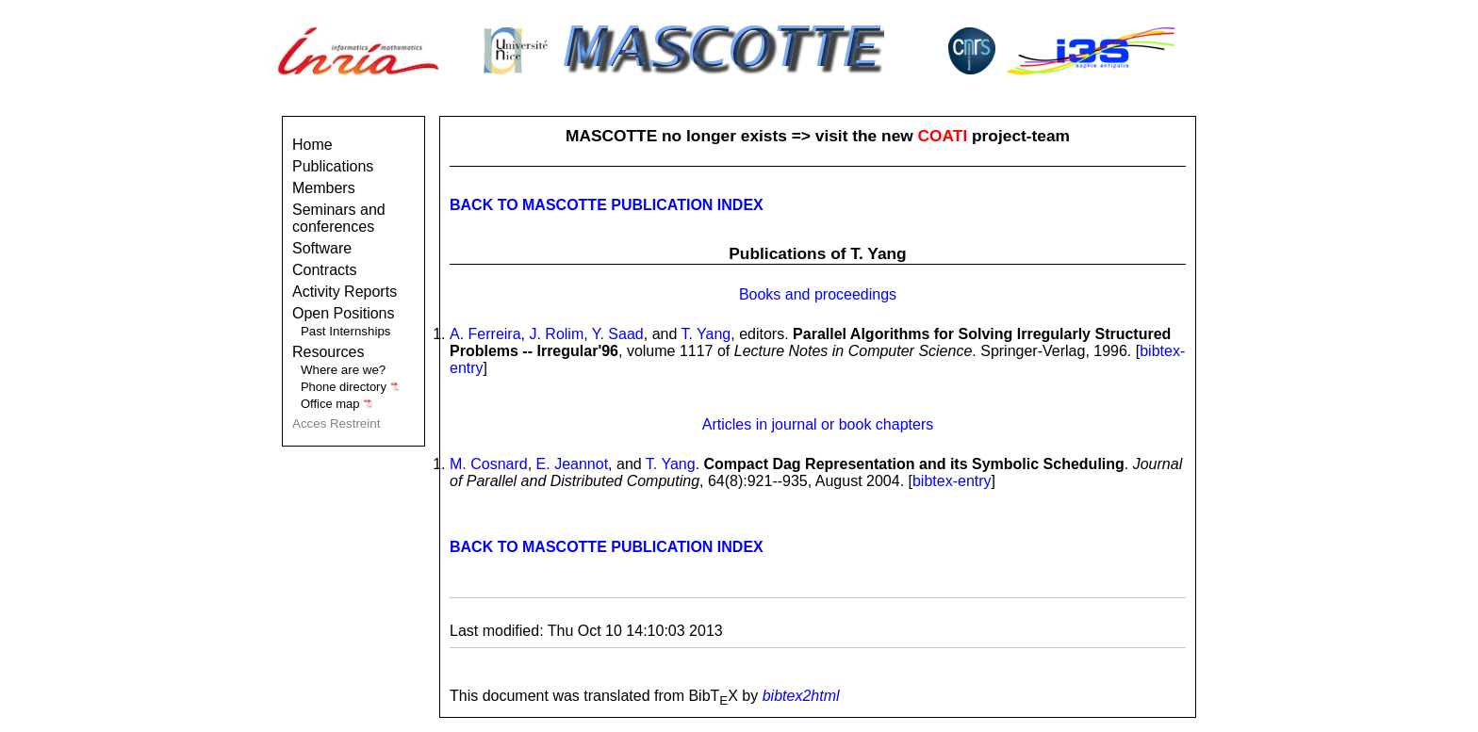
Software (322, 248)
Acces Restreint (336, 423)
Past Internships (346, 331)
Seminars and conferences (339, 218)
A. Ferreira (485, 334)
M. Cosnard (489, 464)
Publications (332, 166)
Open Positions (343, 313)
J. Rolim (556, 334)
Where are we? (343, 370)
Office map (337, 404)
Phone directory (350, 387)
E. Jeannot (572, 464)
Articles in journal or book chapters (817, 424)
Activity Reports (344, 292)
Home (312, 145)
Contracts (324, 270)
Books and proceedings (817, 294)
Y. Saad (618, 334)
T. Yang (706, 334)
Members (323, 188)
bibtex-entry (952, 481)
